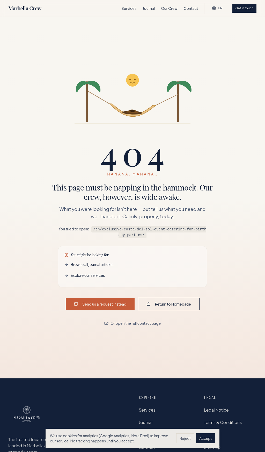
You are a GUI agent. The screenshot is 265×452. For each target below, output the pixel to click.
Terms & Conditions (223, 422)
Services (129, 8)
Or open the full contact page (132, 323)
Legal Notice (216, 410)
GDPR (210, 434)
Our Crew (169, 8)
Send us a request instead (100, 303)
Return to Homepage (168, 303)
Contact (191, 8)
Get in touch (244, 8)
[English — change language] (217, 8)
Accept (205, 438)
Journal (149, 8)
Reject (185, 438)
